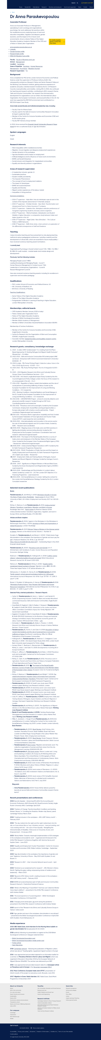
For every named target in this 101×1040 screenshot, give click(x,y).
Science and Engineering (44, 994)
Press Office (69, 994)
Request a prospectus (71, 988)
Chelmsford (13, 1014)
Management (20, 62)
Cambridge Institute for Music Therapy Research (49, 1001)
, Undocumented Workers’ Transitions (34, 676)
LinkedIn (13, 49)
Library (67, 996)
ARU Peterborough (14, 1016)
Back (12, 12)
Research (44, 7)
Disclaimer (32, 1031)
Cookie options (14, 1034)
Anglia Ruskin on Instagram (13, 1028)
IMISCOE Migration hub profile (19, 56)
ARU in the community (15, 990)
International (36, 7)
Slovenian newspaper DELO (43, 967)
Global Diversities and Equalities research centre (40, 339)
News (79, 7)
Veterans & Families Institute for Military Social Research (49, 1008)
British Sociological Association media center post (28, 940)
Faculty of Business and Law (25, 60)
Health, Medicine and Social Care (46, 992)
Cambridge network (20, 948)
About (91, 7)
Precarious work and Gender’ (38, 548)
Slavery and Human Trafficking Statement (20, 1004)
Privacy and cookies (23, 1031)
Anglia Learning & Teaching (72, 998)
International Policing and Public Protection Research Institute (48, 1005)
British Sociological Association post (23, 938)
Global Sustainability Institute (45, 1003)
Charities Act (53, 1031)
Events (85, 7)
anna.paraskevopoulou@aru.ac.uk (21, 47)
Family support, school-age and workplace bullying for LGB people (31, 574)
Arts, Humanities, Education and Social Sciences (49, 988)
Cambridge (20, 64)
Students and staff (87, 2)
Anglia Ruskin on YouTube (17, 1028)
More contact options (37, 1028)
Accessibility (13, 1031)
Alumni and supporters (70, 7)
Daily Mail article (17, 945)
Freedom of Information (43, 1031)
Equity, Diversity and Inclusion (17, 994)
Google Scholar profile (17, 51)
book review (30, 509)
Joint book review (33, 751)
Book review (31, 745)
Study (20, 7)
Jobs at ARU (13, 1006)
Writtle (11, 1018)
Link (41, 621)
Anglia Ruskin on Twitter (15, 1028)
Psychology (23, 68)
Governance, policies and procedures (19, 1000)
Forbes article (16, 943)
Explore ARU (13, 998)
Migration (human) (34, 68)
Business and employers (55, 7)
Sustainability (13, 996)
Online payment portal (71, 1000)
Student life (28, 7)
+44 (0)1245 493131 (24, 1028)
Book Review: (37, 729)
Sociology (26, 66)
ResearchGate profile (17, 54)
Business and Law (42, 990)
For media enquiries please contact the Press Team (55, 42)
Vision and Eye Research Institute (46, 1011)
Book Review (37, 738)
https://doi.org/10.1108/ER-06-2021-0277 (24, 542)
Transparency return (15, 1002)
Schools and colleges (71, 990)
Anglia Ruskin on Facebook (11, 1028)
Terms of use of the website (65, 1031)
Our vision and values (15, 992)
